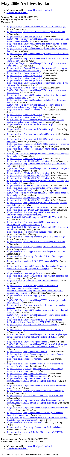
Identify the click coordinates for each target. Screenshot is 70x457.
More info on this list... (17, 12)
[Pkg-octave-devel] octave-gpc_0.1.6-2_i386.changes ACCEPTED (36, 241)
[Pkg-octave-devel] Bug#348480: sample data (27, 373)
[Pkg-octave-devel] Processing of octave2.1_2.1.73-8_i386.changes (36, 27)
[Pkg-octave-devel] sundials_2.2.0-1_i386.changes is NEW (33, 261)
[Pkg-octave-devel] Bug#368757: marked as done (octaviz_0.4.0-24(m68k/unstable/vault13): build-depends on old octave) (35, 401)
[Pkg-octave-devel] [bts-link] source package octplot (30, 232)
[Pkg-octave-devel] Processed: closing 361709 (27, 110)
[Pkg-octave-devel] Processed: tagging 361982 (27, 295)
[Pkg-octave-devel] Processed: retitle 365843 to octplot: (31, 129)
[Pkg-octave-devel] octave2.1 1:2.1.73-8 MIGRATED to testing (35, 329)
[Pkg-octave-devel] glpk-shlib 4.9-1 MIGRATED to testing (33, 281)
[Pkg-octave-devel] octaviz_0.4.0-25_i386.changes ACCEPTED (35, 395)
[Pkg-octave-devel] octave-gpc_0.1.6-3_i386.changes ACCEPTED (36, 251)
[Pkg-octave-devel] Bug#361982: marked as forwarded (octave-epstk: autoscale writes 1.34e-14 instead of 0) (37, 69)
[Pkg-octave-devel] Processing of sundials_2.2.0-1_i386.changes (35, 256)
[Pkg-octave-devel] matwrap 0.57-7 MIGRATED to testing (33, 324)
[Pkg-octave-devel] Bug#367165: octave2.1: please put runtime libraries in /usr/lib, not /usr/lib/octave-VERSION (34, 321)
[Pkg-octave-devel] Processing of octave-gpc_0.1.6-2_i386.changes (36, 237)
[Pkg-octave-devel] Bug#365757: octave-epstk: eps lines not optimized (38, 53)
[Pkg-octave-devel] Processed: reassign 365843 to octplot (32, 134)
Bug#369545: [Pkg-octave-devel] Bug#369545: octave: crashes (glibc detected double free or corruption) (37, 418)
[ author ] (48, 10)
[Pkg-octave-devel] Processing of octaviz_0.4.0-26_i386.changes (35, 427)
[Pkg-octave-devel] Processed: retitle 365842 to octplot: (31, 124)
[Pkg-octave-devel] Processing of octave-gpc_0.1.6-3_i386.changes (36, 246)
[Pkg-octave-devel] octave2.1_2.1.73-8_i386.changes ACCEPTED (36, 31)
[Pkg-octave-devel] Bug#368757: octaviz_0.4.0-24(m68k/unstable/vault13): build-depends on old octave (32, 379)
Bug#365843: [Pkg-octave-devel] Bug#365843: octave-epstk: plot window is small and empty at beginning (35, 106)
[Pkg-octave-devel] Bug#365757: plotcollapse (27, 342)
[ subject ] (38, 10)
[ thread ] (30, 10)
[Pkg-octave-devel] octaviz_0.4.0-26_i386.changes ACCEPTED (35, 432)
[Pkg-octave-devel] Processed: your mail (25, 359)
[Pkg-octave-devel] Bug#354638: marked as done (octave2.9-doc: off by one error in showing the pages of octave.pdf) (37, 267)
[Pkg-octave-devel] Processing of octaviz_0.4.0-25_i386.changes (35, 390)
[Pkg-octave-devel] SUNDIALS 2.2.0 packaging (28, 161)
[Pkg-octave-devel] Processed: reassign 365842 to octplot (32, 149)
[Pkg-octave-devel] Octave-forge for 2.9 (24, 36)
